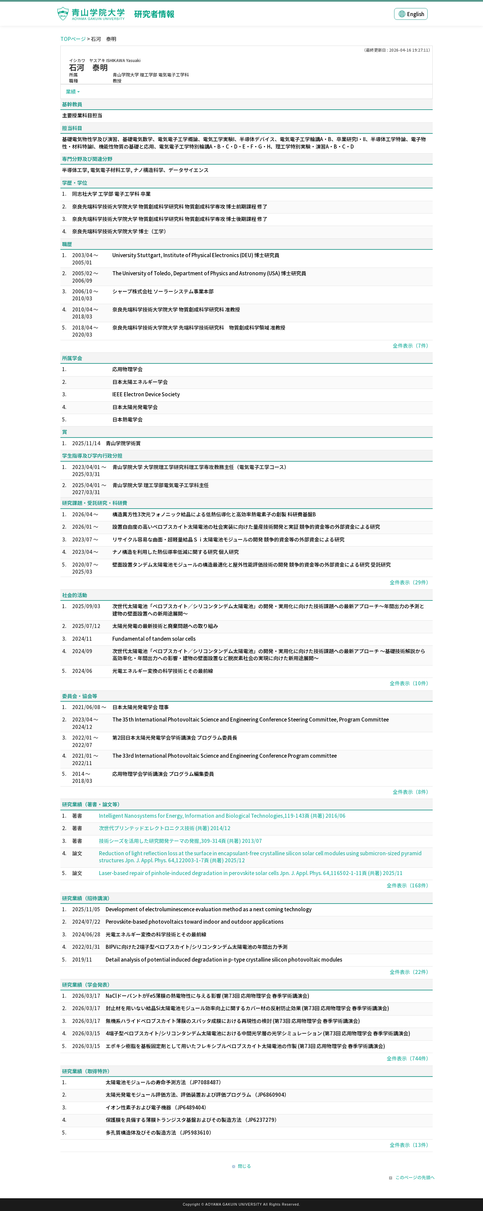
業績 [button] (71, 91)
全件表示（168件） (409, 885)
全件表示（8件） (412, 791)
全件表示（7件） (412, 345)
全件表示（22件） (410, 971)
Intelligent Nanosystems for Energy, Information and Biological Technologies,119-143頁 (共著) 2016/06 (222, 815)
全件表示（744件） (409, 1058)
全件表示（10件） (410, 683)
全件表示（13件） (410, 1144)
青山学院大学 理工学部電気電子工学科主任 (160, 484)
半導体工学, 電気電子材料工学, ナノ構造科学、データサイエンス (135, 169)
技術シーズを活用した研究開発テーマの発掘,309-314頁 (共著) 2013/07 (180, 840)
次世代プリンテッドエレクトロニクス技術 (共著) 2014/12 (164, 827)
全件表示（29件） (410, 582)
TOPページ (73, 38)
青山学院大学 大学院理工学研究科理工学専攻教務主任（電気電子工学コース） (200, 466)
